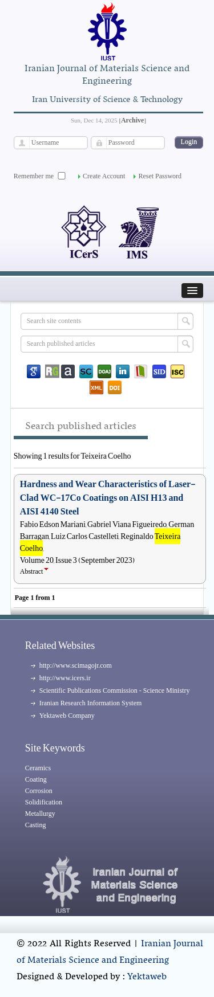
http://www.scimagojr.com (75, 665)
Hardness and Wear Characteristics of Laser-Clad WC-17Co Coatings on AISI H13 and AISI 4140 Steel (107, 498)
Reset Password (159, 176)
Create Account (104, 176)
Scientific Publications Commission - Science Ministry (114, 690)
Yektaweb (147, 977)
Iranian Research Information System (90, 703)
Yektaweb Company (67, 716)
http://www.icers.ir (65, 678)
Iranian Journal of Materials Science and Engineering (110, 952)
